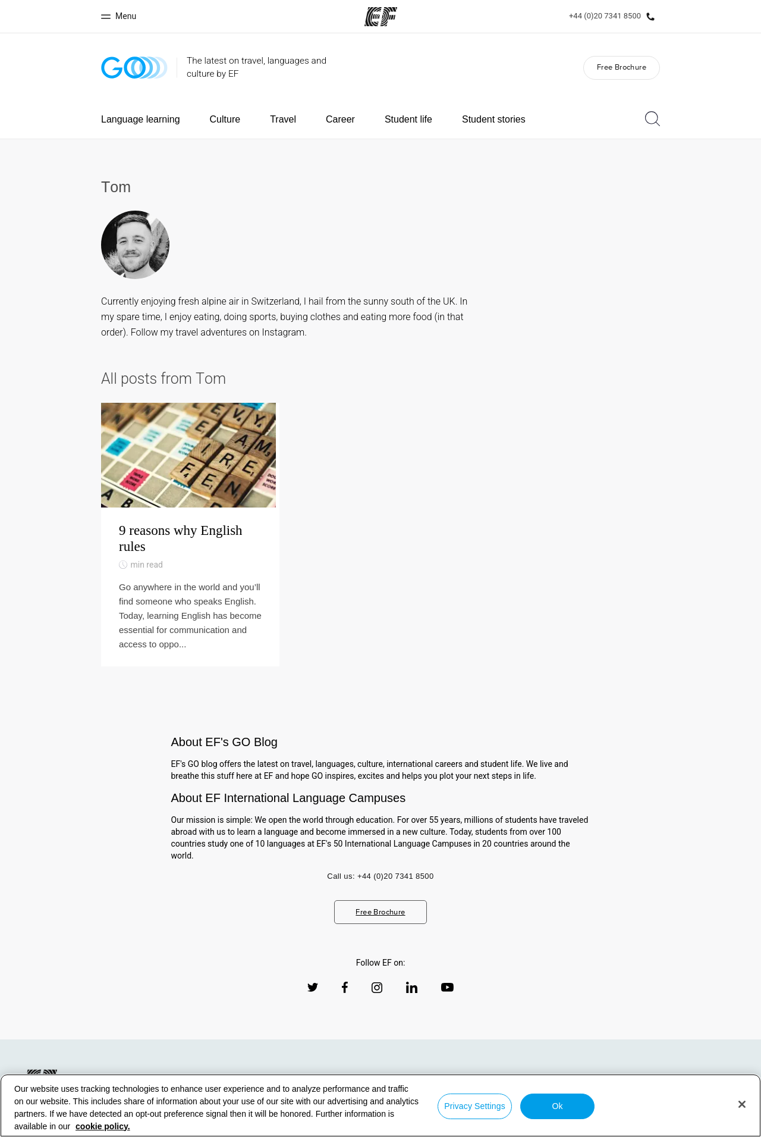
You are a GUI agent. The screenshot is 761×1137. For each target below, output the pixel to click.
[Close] (742, 1104)
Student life (408, 119)
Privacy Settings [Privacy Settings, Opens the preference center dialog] (474, 1106)
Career (340, 119)
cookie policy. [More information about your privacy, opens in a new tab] (103, 1126)
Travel (283, 119)
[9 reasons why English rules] (190, 543)
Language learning (140, 119)
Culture (225, 119)
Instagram (283, 332)
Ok (557, 1106)
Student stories (494, 119)
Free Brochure (621, 66)
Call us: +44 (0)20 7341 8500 (380, 892)
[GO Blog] (134, 67)
